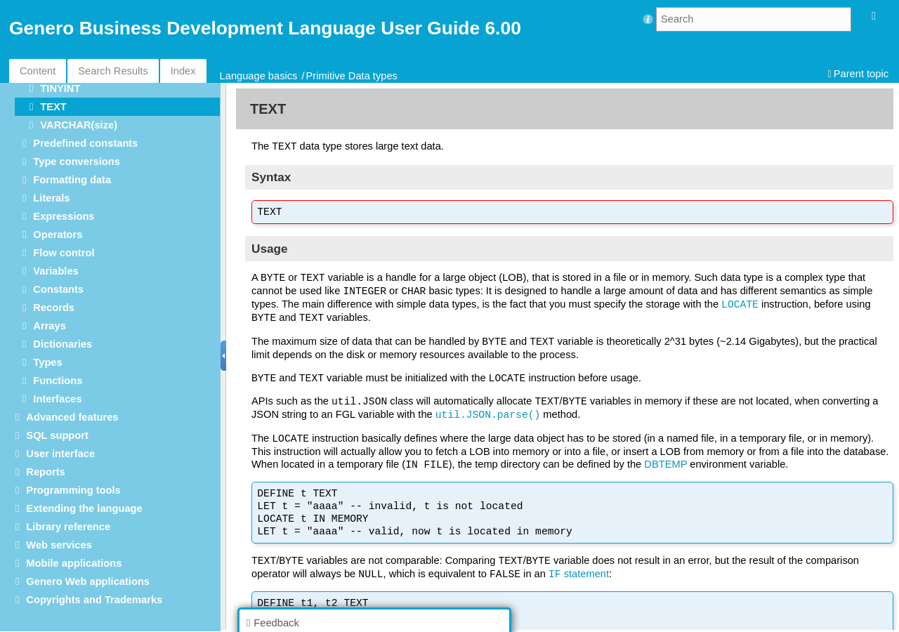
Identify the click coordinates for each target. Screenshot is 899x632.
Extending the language (84, 508)
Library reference (68, 526)
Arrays (49, 325)
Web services (58, 545)
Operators (57, 234)
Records (53, 307)
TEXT (53, 106)
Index (183, 71)
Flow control (63, 252)
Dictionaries (62, 344)
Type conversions (76, 161)
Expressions (63, 216)
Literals (51, 198)
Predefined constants (85, 143)
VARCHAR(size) (78, 125)
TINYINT (60, 88)
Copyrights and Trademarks (94, 599)
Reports (45, 472)
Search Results (112, 71)
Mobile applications (74, 563)
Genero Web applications (88, 581)
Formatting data (72, 179)
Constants (58, 289)
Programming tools (73, 490)
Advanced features (72, 417)
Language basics (259, 75)
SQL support (57, 435)
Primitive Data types (352, 75)
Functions (57, 380)
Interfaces (57, 398)
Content (37, 71)
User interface (60, 453)
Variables (55, 271)
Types (47, 362)
